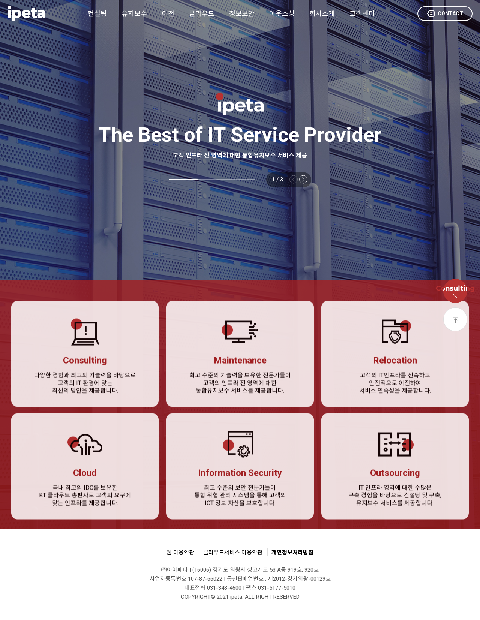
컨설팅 (97, 14)
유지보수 (134, 14)
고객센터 (362, 14)
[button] (303, 179)
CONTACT (445, 14)
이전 (168, 14)
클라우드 (201, 14)
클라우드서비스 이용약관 (232, 552)
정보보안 (242, 14)
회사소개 (322, 14)
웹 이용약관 (180, 552)
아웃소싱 (282, 14)
